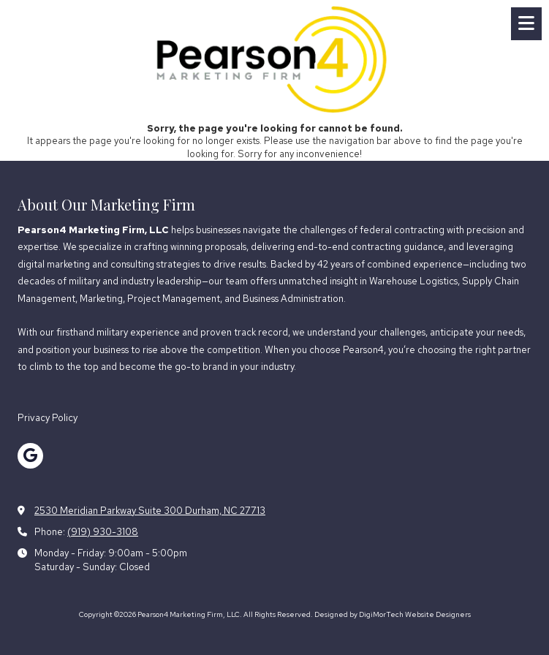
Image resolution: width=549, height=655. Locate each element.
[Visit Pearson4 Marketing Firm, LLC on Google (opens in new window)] (30, 456)
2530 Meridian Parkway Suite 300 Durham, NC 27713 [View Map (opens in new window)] (149, 510)
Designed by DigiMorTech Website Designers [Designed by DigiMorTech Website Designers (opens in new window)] (392, 614)
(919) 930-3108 (102, 532)
